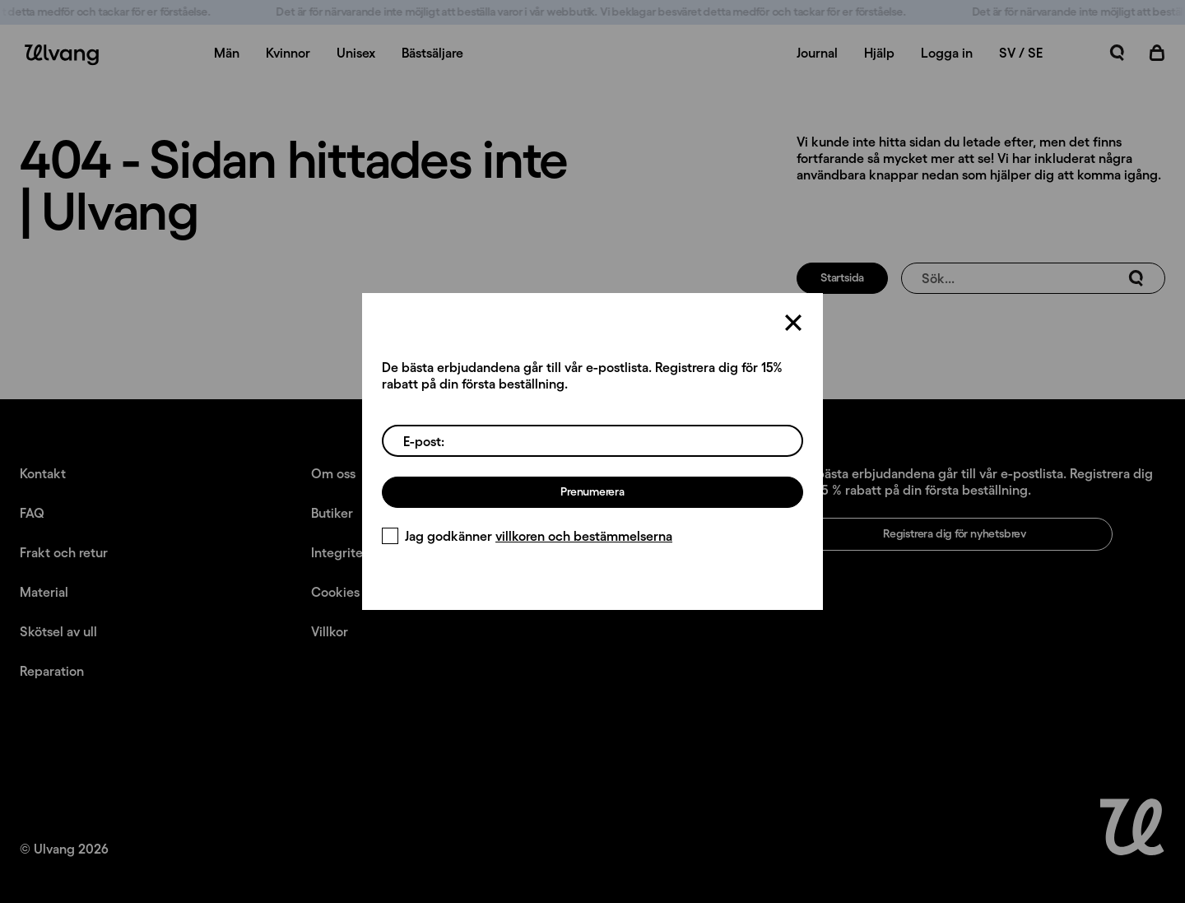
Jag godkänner (527, 536)
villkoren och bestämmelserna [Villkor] (583, 535)
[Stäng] (793, 322)
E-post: (423, 441)
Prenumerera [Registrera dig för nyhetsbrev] (592, 491)
